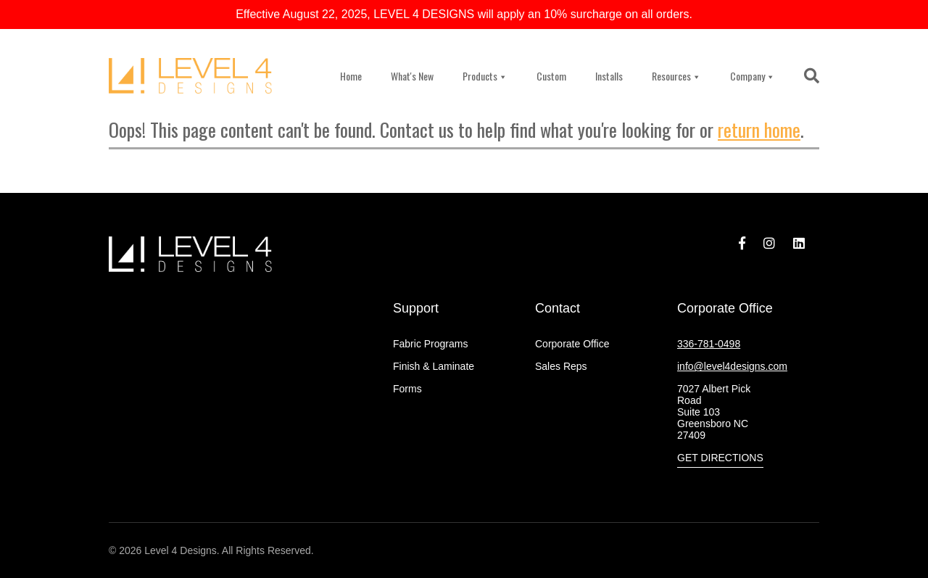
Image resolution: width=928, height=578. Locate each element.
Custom (551, 75)
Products (485, 75)
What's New (412, 75)
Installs (609, 75)
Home (351, 75)
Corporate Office (572, 344)
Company (752, 75)
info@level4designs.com (732, 366)
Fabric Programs (430, 344)
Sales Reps (561, 366)
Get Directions (720, 457)
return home (759, 129)
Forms (407, 389)
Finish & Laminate (433, 366)
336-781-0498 (708, 344)
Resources (676, 75)
